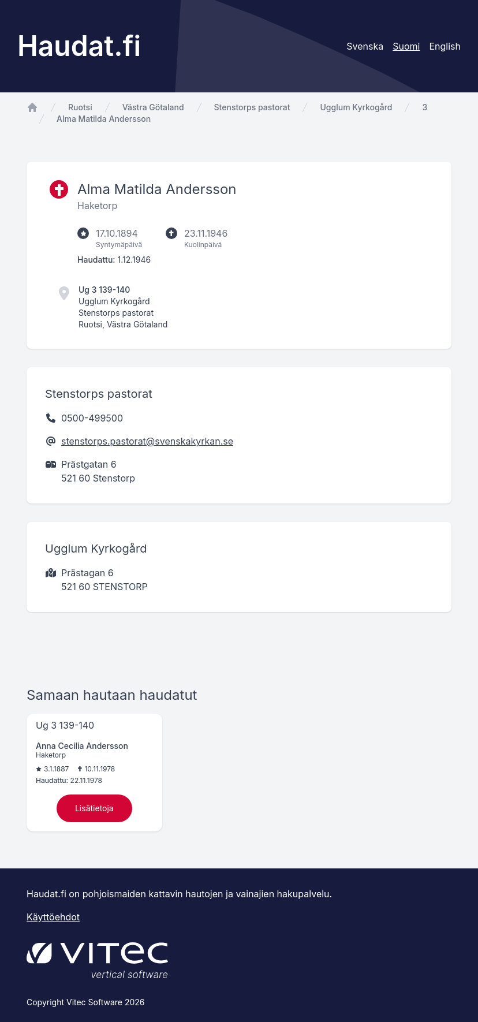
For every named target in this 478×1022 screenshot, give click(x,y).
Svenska (364, 46)
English (445, 46)
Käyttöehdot (53, 917)
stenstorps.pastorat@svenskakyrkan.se (147, 441)
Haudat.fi (79, 46)
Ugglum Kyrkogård (356, 107)
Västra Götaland (153, 107)
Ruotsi (80, 107)
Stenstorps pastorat (252, 107)
